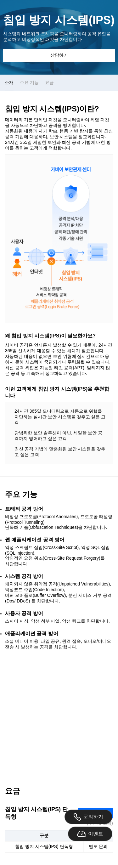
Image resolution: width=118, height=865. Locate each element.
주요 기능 (29, 82)
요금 (49, 82)
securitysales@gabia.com (80, 757)
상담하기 (59, 55)
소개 (9, 82)
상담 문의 (59, 713)
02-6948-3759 (26, 757)
